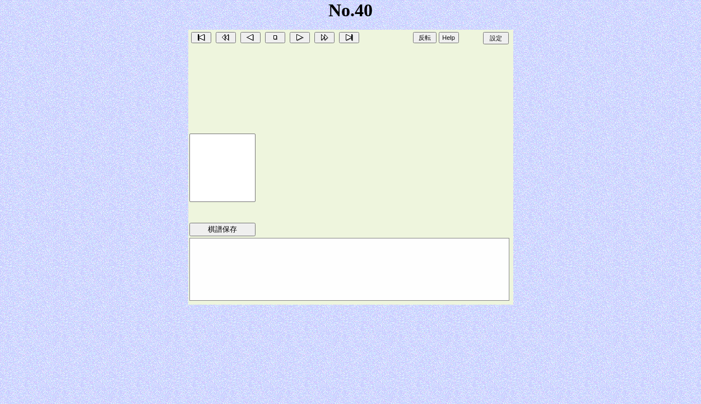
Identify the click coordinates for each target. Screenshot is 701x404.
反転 (425, 37)
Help (448, 37)
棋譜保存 (222, 229)
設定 (496, 38)
